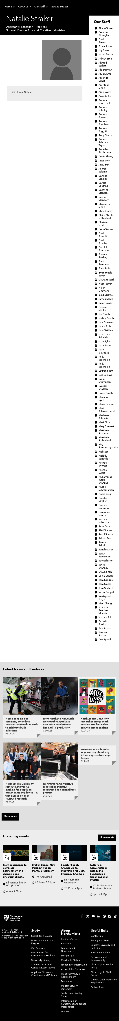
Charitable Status (70, 960)
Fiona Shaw (105, 46)
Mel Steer (104, 452)
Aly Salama (105, 74)
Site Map (65, 1012)
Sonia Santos (106, 576)
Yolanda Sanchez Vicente (103, 610)
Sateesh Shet (106, 561)
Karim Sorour (106, 54)
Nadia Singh (105, 494)
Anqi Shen (104, 161)
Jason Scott (105, 303)
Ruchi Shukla (106, 534)
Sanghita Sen (106, 550)
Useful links (99, 930)
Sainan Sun (105, 538)
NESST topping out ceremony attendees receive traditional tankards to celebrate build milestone (21, 725)
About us (23, 7)
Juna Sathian (106, 330)
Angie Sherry (106, 157)
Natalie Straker (59, 7)
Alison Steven (106, 28)
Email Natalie (24, 92)
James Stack (106, 299)
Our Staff (39, 7)
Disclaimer (67, 981)
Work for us (67, 956)
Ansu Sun (104, 165)
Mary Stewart (106, 426)
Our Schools (37, 948)
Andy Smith (105, 135)
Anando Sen (105, 96)
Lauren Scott (106, 371)
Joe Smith (104, 314)
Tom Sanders (106, 580)
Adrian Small (106, 59)
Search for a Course (41, 936)
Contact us (97, 936)
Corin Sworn (106, 229)
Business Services (70, 939)
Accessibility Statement (73, 969)
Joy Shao (104, 50)
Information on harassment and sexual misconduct (73, 1004)
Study (35, 930)
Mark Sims (104, 422)
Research (66, 944)
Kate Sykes (105, 341)
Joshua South (106, 318)
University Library (41, 960)
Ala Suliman (105, 70)
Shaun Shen (105, 572)
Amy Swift (104, 92)
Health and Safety (100, 953)
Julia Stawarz (106, 322)
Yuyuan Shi (105, 617)
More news (10, 816)
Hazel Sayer (105, 284)
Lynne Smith (106, 393)
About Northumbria (70, 932)
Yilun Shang (105, 603)
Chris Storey (106, 211)
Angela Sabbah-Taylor (103, 142)
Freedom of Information (74, 965)
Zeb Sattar (105, 629)
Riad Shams (105, 530)
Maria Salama (106, 404)
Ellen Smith (105, 268)
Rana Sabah (105, 526)
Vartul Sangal (106, 592)
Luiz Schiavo (105, 375)
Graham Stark (106, 280)
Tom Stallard (106, 588)
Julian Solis (105, 326)
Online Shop (97, 987)
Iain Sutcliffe (106, 295)
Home (8, 7)
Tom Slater (105, 584)
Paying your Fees (100, 941)
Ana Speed (105, 640)
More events (107, 837)
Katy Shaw (105, 346)
